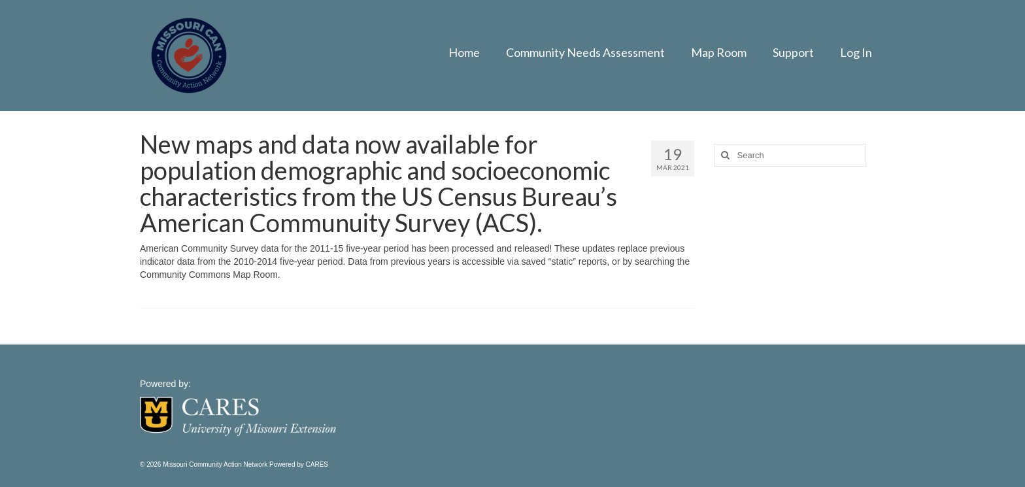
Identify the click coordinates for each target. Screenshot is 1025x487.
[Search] (723, 155)
